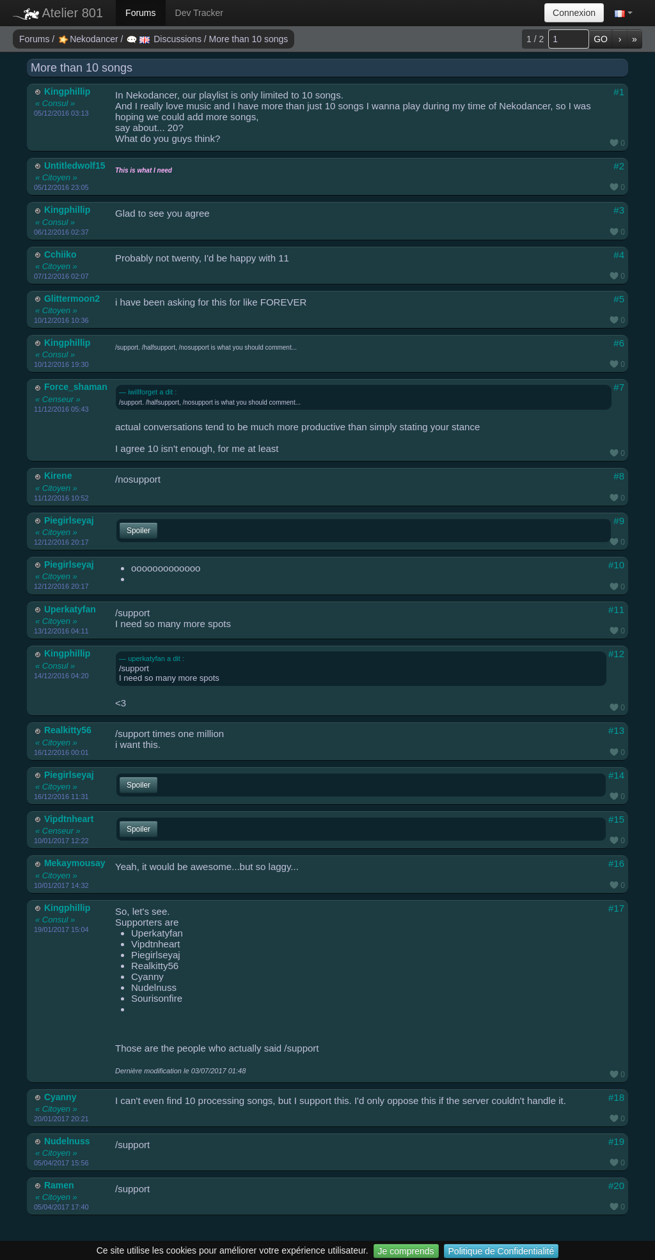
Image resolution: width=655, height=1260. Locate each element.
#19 (616, 1141)
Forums (140, 13)
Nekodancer (89, 39)
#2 (618, 165)
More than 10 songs (248, 39)
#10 (616, 564)
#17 (616, 908)
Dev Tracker (199, 13)
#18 (616, 1097)
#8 (618, 476)
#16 (616, 863)
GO (601, 39)
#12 (616, 653)
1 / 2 (535, 39)
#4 (618, 254)
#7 (618, 387)
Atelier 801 (58, 13)
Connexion (574, 13)
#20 (616, 1185)
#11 (616, 609)
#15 (616, 819)
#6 (618, 343)
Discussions (165, 39)
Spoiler (138, 530)
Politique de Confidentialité (501, 1251)
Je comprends (406, 1251)
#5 (618, 298)
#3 (618, 210)
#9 (618, 520)
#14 (616, 775)
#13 (616, 730)
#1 (618, 91)
